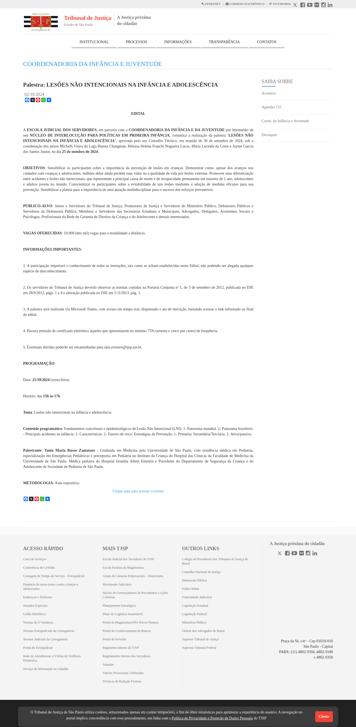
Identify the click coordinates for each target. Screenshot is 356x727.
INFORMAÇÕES (178, 42)
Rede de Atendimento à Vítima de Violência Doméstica (51, 658)
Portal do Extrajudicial (38, 648)
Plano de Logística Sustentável (123, 614)
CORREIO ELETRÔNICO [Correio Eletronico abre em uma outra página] (245, 3)
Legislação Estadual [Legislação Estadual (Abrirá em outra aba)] (195, 606)
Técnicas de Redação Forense (122, 681)
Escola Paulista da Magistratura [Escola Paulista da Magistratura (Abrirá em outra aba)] (123, 567)
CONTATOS (267, 42)
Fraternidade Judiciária (197, 597)
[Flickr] (301, 554)
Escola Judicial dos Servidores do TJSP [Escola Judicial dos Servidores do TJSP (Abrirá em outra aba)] (128, 559)
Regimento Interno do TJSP (121, 648)
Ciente (324, 717)
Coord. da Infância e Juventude (285, 121)
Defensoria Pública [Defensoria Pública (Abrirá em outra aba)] (194, 580)
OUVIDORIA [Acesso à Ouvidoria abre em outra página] (280, 3)
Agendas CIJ (271, 107)
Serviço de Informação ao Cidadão (45, 669)
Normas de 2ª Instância (38, 622)
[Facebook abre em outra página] (302, 6)
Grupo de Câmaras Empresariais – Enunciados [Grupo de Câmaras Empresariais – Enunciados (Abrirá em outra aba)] (133, 576)
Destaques (269, 135)
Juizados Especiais (35, 606)
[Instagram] (308, 554)
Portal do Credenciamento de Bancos (127, 631)
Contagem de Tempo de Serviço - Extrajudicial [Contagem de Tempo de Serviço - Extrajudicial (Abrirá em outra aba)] (54, 576)
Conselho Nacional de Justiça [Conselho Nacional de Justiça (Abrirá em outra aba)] (201, 572)
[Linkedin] (315, 554)
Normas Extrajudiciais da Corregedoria (48, 631)
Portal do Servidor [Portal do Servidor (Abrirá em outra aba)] (115, 639)
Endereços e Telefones (37, 597)
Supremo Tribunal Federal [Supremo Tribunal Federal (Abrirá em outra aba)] (199, 648)
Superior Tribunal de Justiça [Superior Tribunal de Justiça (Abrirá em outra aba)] (200, 639)
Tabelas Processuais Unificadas (123, 673)
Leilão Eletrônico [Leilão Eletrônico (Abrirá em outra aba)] (34, 614)
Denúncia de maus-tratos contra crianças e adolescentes (50, 587)
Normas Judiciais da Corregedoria (45, 639)
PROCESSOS (136, 42)
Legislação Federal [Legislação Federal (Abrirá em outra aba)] (194, 614)
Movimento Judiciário (117, 584)
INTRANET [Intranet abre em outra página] (211, 3)
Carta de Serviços (34, 559)
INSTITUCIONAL (94, 42)
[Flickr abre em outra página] (317, 6)
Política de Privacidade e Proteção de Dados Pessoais (212, 718)
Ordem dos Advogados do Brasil (203, 631)
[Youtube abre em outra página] (310, 6)
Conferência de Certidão (39, 567)
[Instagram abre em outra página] (323, 6)
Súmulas (108, 664)
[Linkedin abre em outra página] (330, 6)
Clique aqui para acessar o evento (138, 491)
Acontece (269, 93)
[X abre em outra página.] (295, 6)
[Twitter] (280, 554)
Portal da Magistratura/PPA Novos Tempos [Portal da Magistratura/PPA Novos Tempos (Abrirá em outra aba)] (131, 622)
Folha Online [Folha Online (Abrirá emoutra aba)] (190, 589)
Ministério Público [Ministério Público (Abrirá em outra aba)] (194, 622)
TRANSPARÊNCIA (224, 42)
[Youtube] (294, 554)
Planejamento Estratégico (119, 606)
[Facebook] (287, 554)
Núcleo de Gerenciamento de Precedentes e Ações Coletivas (135, 595)
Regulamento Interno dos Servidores (127, 656)
